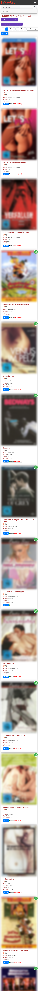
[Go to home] (8, 2)
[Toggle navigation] (35, 2)
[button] (17, 15)
